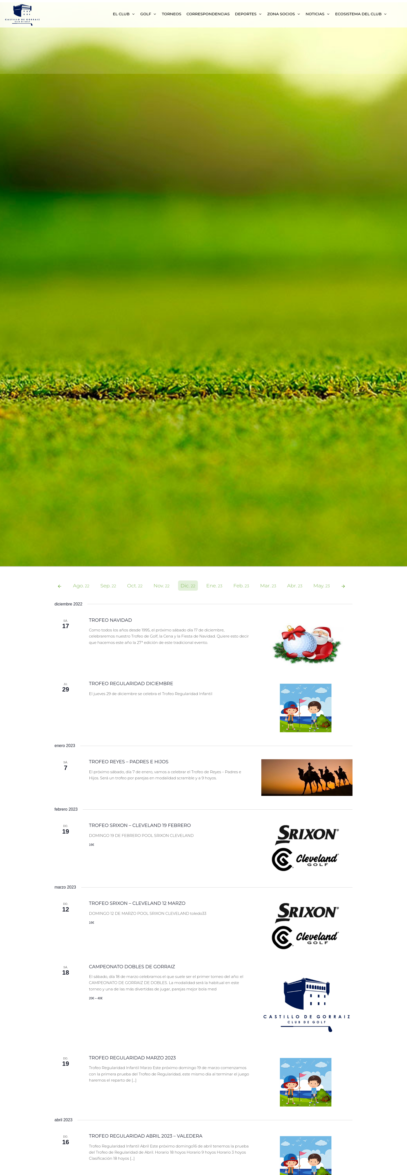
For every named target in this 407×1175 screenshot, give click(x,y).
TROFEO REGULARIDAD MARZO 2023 (132, 1058)
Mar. (269, 586)
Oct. (135, 586)
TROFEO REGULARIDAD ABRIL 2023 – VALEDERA (145, 1136)
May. (322, 586)
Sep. (108, 586)
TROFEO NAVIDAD (110, 620)
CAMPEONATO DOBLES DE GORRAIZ (132, 967)
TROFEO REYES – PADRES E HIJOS (128, 762)
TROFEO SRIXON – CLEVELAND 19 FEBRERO (140, 825)
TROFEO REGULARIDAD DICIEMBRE (131, 683)
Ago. (81, 586)
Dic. (188, 586)
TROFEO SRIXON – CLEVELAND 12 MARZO (137, 903)
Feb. (242, 586)
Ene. (215, 586)
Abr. (295, 586)
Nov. (162, 586)
